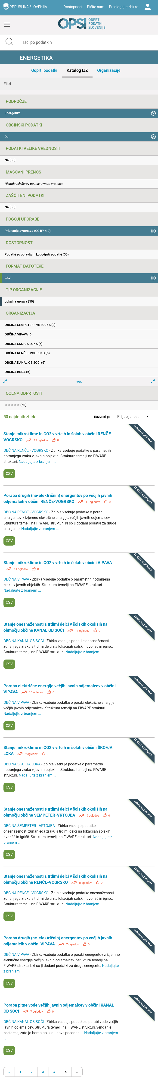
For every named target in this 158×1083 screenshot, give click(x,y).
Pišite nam (95, 7)
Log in (148, 7)
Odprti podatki (44, 70)
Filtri (7, 84)
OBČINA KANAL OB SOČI (24, 641)
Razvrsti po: (103, 417)
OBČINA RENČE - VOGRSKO (26, 450)
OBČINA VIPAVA (16, 579)
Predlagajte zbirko (123, 7)
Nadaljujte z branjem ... (37, 461)
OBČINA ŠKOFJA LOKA (22, 764)
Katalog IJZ (77, 70)
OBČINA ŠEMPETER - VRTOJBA (29, 826)
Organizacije (109, 70)
